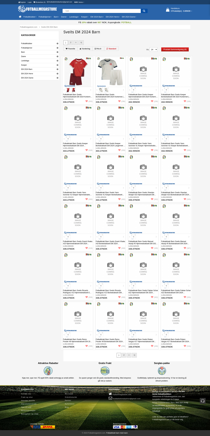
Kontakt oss (26, 394)
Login (30, 2)
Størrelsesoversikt (29, 404)
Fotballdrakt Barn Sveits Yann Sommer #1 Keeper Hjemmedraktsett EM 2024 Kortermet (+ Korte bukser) (142, 145)
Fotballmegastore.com (120, 394)
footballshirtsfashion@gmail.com (59, 2)
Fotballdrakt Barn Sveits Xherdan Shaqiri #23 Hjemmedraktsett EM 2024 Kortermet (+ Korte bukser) (141, 195)
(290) (154, 101)
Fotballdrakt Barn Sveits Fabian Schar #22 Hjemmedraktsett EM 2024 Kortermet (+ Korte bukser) (143, 292)
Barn (23, 52)
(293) (187, 297)
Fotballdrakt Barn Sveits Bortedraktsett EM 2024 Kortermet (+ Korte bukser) (110, 97)
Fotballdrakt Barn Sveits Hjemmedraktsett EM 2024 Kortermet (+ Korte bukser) (77, 97)
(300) (88, 199)
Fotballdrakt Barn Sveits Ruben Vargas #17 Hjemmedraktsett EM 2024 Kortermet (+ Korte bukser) (141, 341)
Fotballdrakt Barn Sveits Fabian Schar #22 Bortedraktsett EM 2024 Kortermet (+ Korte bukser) (176, 292)
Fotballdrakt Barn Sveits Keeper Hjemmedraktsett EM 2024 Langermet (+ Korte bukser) (75, 145)
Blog (67, 407)
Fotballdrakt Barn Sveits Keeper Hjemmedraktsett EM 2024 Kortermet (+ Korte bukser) (142, 97)
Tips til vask (26, 407)
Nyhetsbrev (70, 404)
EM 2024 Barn (26, 69)
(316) (187, 346)
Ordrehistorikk (71, 397)
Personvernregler (28, 410)
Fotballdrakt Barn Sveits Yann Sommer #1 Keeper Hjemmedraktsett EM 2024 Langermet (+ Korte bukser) (77, 195)
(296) (121, 101)
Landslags (25, 61)
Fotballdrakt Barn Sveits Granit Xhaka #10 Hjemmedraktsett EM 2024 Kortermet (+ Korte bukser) (77, 243)
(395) (154, 248)
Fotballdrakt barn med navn (117, 433)
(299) (88, 346)
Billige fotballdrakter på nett (165, 391)
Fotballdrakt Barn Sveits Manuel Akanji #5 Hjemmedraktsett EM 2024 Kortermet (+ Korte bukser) (142, 243)
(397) (187, 248)
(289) (154, 346)
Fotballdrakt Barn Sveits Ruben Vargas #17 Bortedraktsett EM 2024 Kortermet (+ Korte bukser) (175, 341)
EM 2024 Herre (27, 74)
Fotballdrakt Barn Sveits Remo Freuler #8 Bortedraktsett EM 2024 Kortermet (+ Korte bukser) (109, 341)
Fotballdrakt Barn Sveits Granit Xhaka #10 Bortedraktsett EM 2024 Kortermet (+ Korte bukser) (110, 243)
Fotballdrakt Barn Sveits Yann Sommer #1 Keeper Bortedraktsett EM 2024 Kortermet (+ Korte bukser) (175, 145)
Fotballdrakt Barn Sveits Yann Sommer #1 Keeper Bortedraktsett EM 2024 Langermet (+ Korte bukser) (110, 195)
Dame (23, 56)
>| (81, 42)
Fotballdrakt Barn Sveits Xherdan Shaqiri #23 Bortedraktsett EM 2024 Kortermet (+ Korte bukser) (175, 195)
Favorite (70, 49)
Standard (111, 49)
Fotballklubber (26, 43)
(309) (187, 150)
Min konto (69, 394)
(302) (154, 199)
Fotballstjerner (26, 48)
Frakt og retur (27, 397)
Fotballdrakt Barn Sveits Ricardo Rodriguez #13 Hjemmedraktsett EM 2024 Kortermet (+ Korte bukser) (77, 292)
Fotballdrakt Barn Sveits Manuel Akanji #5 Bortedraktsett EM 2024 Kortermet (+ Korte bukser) (174, 243)
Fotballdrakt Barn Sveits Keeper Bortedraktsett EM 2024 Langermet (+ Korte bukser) (110, 145)
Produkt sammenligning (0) (175, 49)
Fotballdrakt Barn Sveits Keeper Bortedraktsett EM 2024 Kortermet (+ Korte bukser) (175, 97)
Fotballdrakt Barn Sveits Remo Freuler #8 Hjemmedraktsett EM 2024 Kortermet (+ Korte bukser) (77, 341)
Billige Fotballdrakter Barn (163, 402)
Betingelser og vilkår (30, 414)
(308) (187, 101)
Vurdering (85, 49)
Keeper (24, 65)
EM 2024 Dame (27, 78)
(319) (88, 248)
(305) (187, 199)
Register (22, 2)
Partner (68, 400)
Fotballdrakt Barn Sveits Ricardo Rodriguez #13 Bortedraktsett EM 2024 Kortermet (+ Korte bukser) (109, 292)
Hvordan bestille (28, 400)
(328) (88, 150)
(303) (88, 101)
